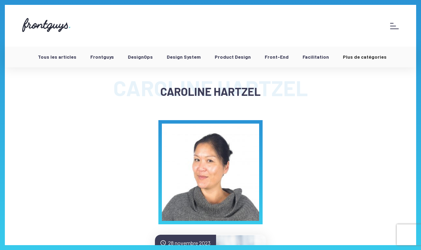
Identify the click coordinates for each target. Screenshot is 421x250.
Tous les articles (57, 57)
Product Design (233, 57)
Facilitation (316, 57)
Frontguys (102, 57)
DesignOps (140, 57)
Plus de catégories (365, 57)
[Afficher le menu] (394, 26)
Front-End (277, 57)
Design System (184, 57)
